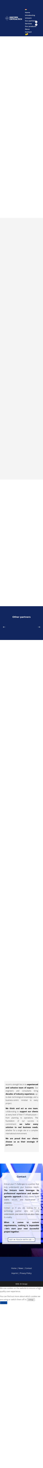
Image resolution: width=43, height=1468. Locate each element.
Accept (3, 1303)
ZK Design (24, 1284)
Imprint (14, 1273)
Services (28, 24)
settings (30, 1300)
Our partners (30, 21)
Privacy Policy (26, 1273)
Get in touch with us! (20, 1240)
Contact (28, 1268)
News (20, 1268)
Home (14, 1268)
